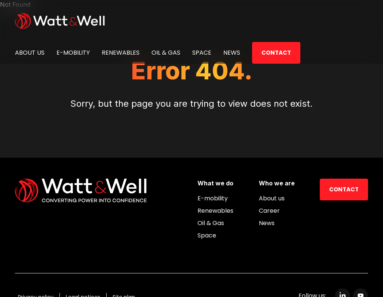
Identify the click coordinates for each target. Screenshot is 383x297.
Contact (276, 53)
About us (30, 52)
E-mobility (73, 52)
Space (201, 52)
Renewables (121, 52)
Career (269, 210)
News (231, 52)
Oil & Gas (165, 52)
